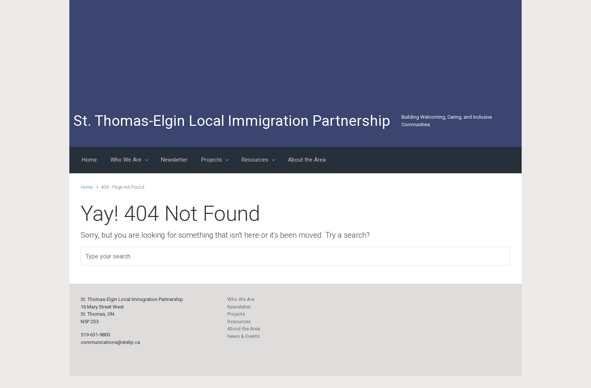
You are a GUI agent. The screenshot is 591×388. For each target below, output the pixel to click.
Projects (236, 314)
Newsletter (239, 307)
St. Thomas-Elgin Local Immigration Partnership (231, 121)
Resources (239, 321)
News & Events (243, 336)
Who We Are (240, 299)
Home (87, 187)
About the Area (243, 328)
